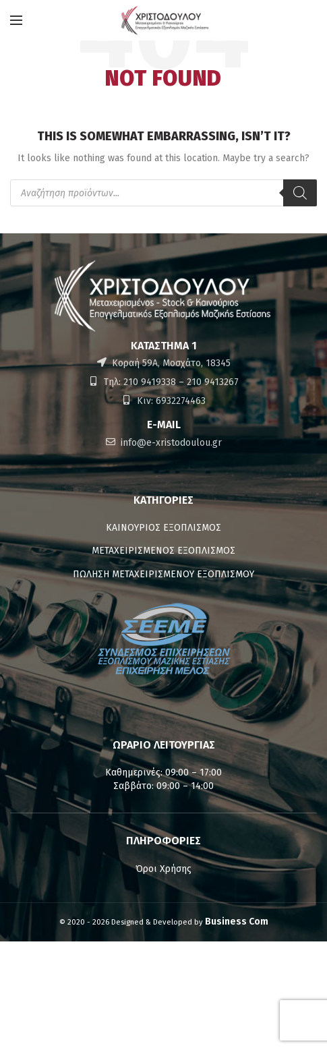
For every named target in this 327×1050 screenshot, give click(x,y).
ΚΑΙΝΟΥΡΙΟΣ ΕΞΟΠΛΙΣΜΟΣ (163, 527)
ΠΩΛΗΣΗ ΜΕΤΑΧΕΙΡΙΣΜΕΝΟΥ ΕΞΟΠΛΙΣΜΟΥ (163, 574)
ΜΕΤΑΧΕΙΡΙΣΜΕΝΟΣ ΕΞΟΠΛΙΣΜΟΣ (163, 550)
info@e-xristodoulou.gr (170, 442)
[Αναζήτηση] (300, 192)
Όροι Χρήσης (163, 869)
